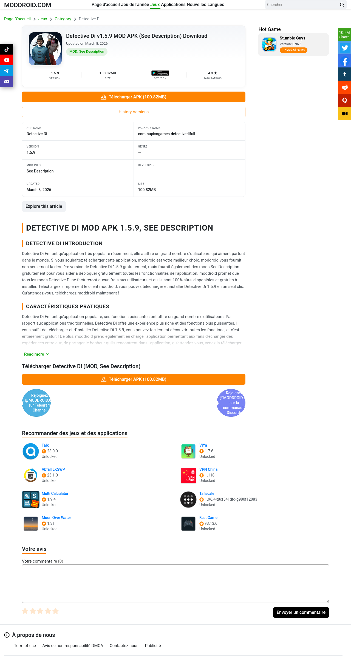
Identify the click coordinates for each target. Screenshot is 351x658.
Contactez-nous (124, 626)
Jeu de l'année (126, 5)
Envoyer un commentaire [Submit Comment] (301, 592)
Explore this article (44, 206)
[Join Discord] (182, 652)
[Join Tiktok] (6, 50)
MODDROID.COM (33, 5)
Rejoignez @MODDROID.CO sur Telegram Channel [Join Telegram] (77, 393)
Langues (245, 5)
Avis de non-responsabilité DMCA (73, 626)
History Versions (134, 111)
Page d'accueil (87, 5)
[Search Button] (342, 6)
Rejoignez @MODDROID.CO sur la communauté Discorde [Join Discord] (190, 393)
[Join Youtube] (6, 63)
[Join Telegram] (169, 652)
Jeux (156, 5)
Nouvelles (217, 5)
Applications (183, 5)
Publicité (153, 626)
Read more (37, 354)
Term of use (25, 626)
